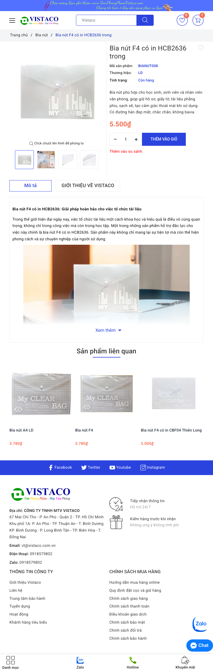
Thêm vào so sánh (126, 151)
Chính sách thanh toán (129, 606)
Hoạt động (18, 614)
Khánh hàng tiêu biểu (28, 622)
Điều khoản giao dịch (128, 614)
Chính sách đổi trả (125, 630)
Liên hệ (15, 590)
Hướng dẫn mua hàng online (134, 582)
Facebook (60, 467)
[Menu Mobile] (12, 20)
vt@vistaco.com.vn (39, 546)
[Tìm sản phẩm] (106, 20)
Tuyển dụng (19, 606)
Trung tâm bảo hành (27, 598)
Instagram (152, 467)
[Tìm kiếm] (145, 20)
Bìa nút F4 (84, 430)
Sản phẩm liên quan (106, 351)
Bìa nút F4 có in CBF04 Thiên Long (171, 430)
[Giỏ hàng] (198, 20)
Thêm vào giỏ (164, 139)
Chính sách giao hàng (128, 598)
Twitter (90, 467)
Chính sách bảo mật (127, 622)
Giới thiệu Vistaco (25, 582)
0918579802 (41, 554)
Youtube (120, 467)
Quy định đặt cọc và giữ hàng (135, 590)
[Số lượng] (126, 139)
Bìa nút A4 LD (21, 430)
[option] (56, 91)
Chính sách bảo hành (128, 638)
